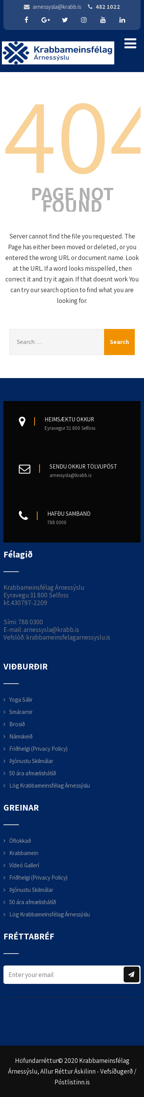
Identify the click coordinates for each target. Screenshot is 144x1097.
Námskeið (21, 736)
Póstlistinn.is (72, 1082)
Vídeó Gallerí (24, 865)
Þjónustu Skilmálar (31, 761)
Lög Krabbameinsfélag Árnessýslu (49, 785)
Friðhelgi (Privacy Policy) (38, 748)
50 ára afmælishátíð (32, 773)
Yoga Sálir (21, 699)
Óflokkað (20, 840)
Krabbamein (23, 853)
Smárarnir (21, 711)
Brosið (17, 724)
